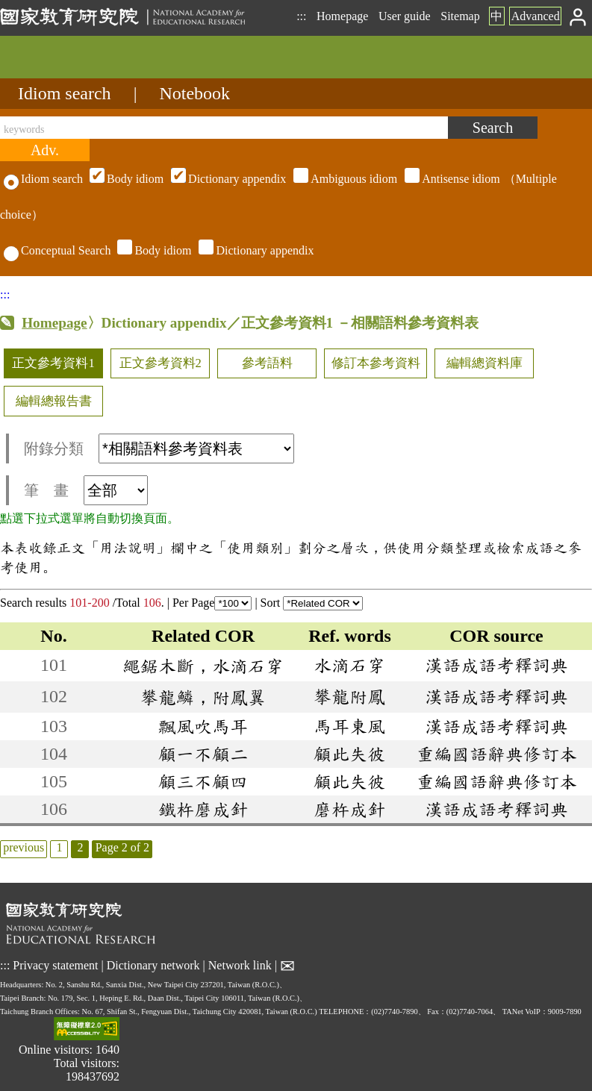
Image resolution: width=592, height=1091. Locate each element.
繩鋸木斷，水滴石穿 (203, 665)
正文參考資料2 (160, 363)
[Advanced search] (45, 150)
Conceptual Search (57, 250)
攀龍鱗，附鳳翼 (203, 697)
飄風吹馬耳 (203, 726)
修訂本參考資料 (375, 363)
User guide (404, 16)
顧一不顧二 (203, 753)
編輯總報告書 (54, 401)
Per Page (212, 602)
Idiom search (64, 93)
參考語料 (267, 363)
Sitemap (459, 16)
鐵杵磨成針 (203, 809)
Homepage (342, 16)
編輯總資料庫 (484, 363)
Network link (240, 965)
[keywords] (224, 127)
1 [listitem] (59, 847)
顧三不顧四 (203, 781)
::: (301, 16)
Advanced (535, 16)
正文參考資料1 (53, 363)
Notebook (194, 93)
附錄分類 (159, 448)
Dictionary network (153, 965)
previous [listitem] (23, 847)
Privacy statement (55, 965)
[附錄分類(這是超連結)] (196, 448)
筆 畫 (86, 490)
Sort (312, 602)
